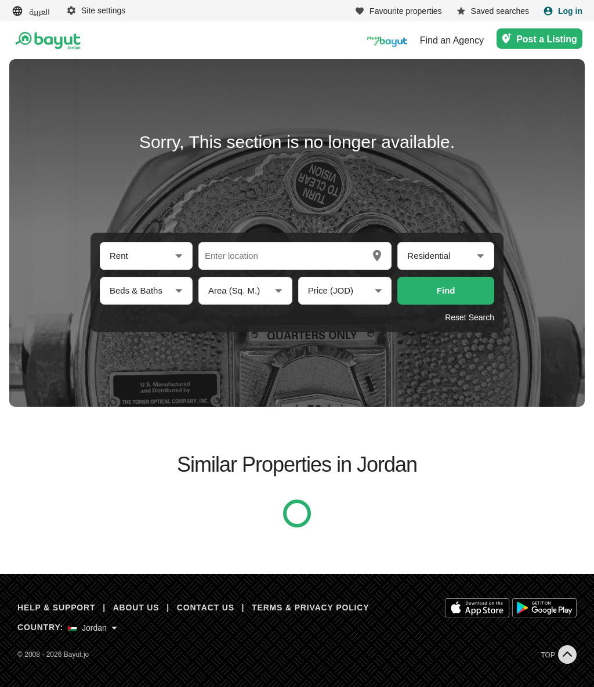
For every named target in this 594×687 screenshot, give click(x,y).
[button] (146, 256)
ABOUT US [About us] (136, 607)
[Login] (562, 11)
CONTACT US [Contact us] (205, 607)
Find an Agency (452, 40)
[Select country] (92, 628)
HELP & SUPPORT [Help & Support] (56, 607)
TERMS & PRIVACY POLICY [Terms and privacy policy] (310, 607)
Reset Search (469, 317)
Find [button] (446, 290)
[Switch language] (32, 11)
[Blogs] (387, 40)
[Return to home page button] (48, 40)
